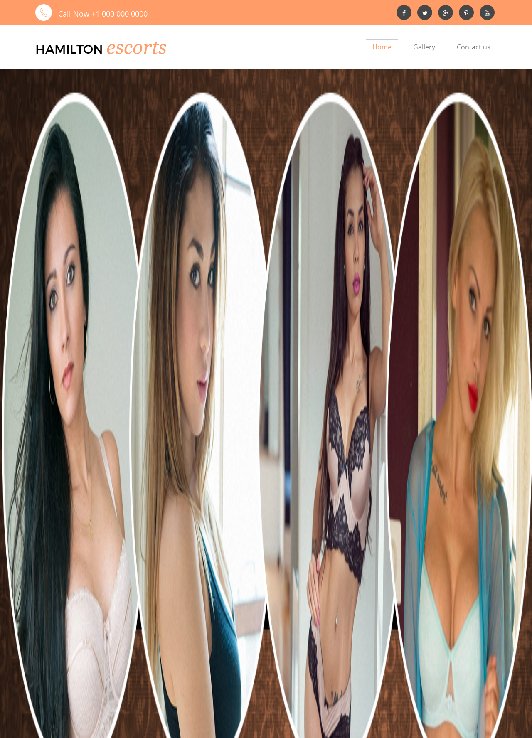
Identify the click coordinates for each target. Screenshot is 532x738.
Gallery (424, 47)
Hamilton (107, 48)
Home (382, 47)
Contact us (473, 47)
